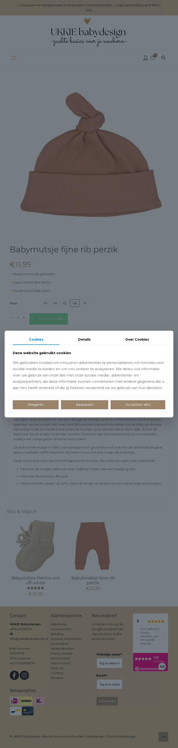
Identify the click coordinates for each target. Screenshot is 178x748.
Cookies (36, 339)
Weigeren (36, 405)
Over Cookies (137, 339)
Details (84, 339)
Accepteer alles (138, 405)
